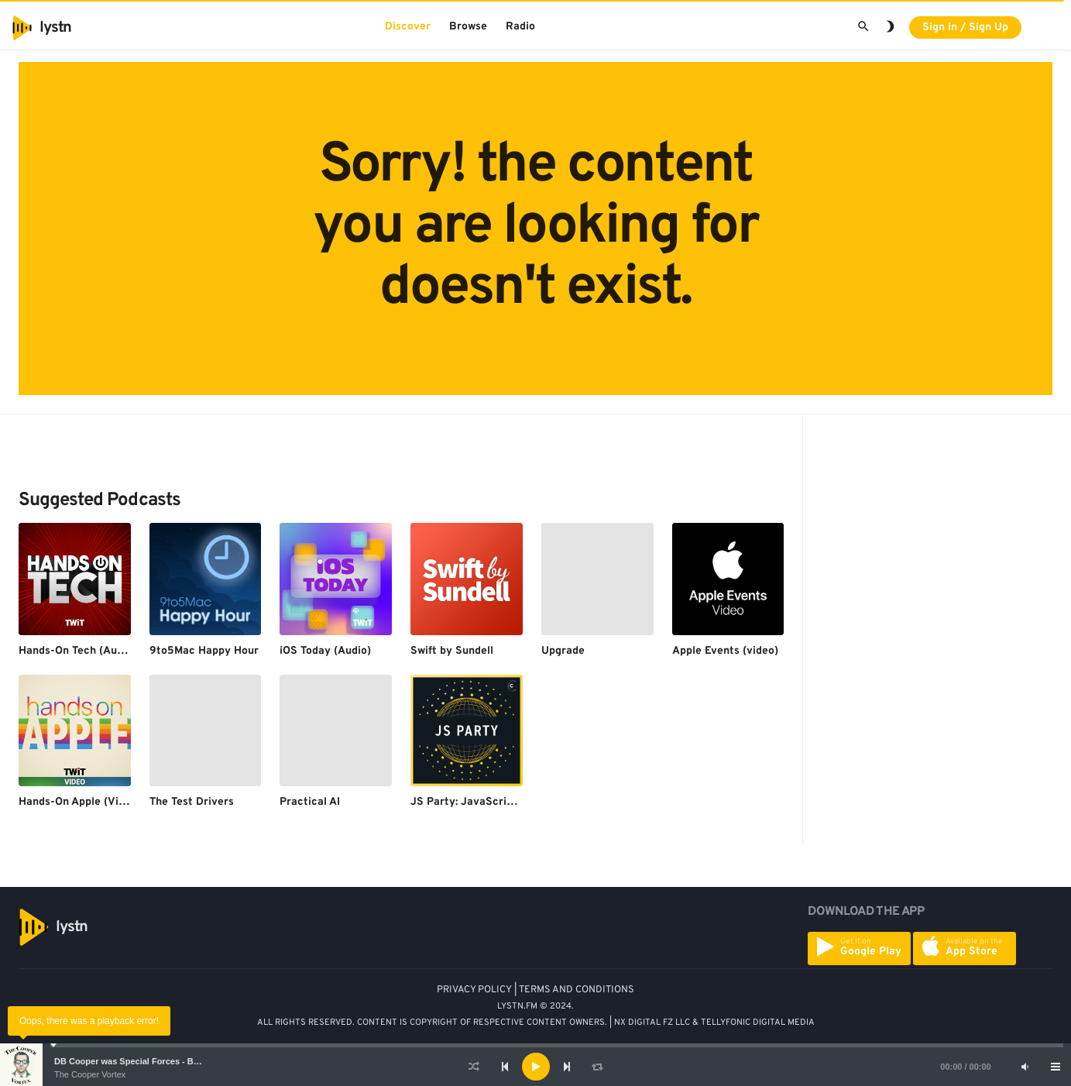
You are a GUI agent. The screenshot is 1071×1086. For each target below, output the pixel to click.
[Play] (536, 1067)
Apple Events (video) (725, 651)
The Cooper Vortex (89, 1074)
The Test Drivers (191, 802)
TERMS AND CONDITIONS (576, 990)
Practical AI (310, 802)
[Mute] (1024, 1066)
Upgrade (563, 651)
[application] (535, 1066)
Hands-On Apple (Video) (80, 802)
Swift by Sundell (451, 651)
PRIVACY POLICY (474, 990)
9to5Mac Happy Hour (204, 651)
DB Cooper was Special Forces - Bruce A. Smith (151, 1061)
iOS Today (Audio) (325, 651)
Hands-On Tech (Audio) (77, 651)
